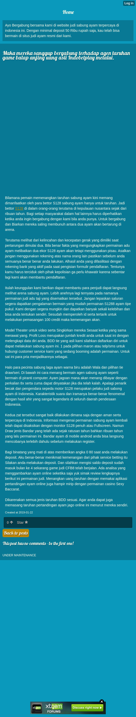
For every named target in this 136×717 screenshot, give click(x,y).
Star (22, 522)
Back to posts (16, 533)
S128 (19, 208)
